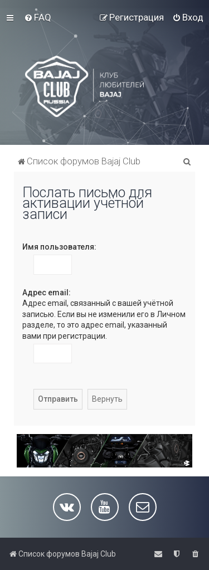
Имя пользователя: (59, 246)
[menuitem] (37, 17)
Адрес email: (46, 292)
